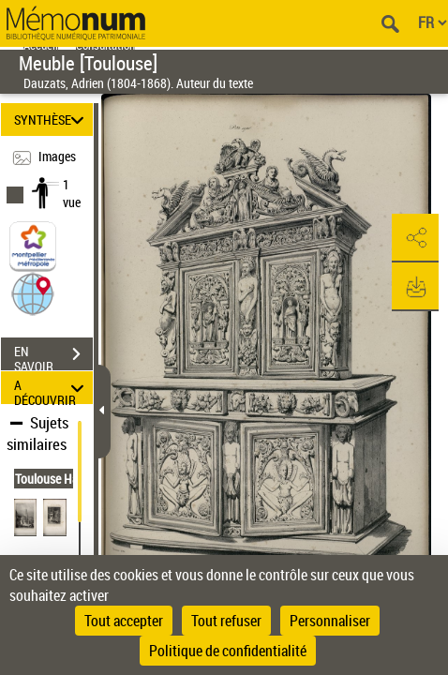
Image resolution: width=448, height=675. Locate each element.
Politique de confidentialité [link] (227, 650)
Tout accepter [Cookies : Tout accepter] (123, 620)
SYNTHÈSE (51, 119)
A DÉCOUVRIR (51, 387)
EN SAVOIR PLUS (53, 356)
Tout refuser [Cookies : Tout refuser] (226, 620)
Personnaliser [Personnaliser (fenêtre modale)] (330, 620)
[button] (32, 293)
